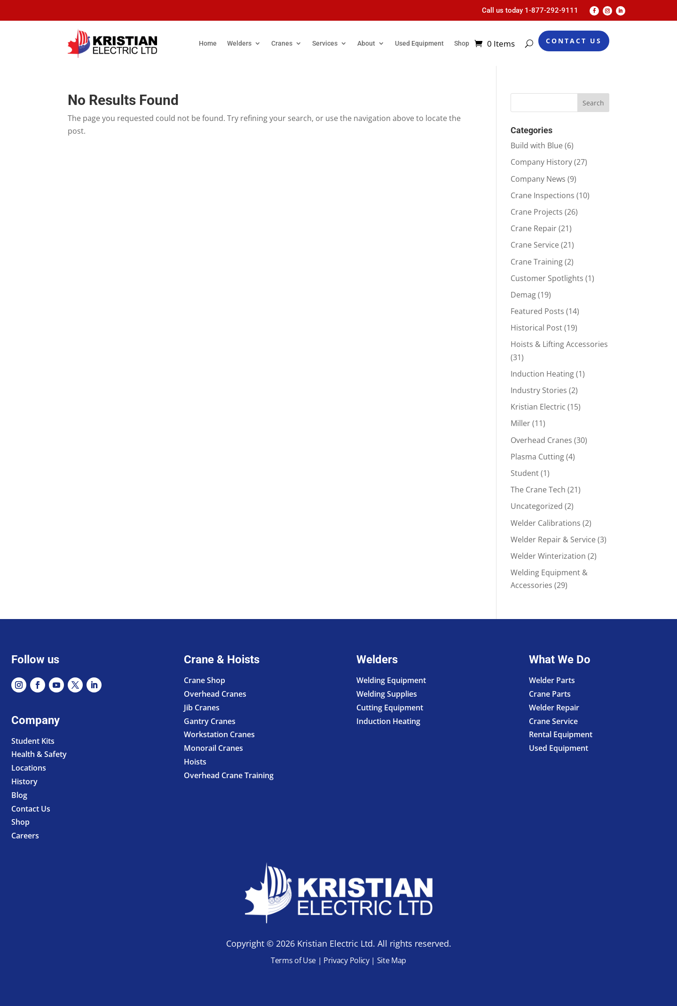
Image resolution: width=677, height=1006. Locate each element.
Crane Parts (550, 694)
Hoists (195, 762)
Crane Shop (204, 680)
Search (593, 102)
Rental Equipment (560, 734)
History (24, 781)
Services (325, 43)
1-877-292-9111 (551, 10)
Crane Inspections (543, 195)
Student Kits (33, 741)
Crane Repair (534, 228)
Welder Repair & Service (553, 539)
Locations (28, 768)
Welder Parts (552, 680)
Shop (461, 43)
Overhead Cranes (541, 440)
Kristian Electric (538, 407)
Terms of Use (293, 960)
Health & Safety (39, 754)
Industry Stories (539, 390)
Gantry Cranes (210, 721)
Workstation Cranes (219, 734)
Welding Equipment (391, 680)
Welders (239, 43)
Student (525, 473)
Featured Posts (537, 311)
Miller (520, 423)
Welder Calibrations (546, 523)
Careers (25, 835)
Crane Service (535, 245)
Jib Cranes (202, 707)
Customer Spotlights (547, 278)
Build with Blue (537, 145)
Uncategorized (537, 506)
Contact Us (574, 40)
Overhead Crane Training (229, 775)
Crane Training (537, 262)
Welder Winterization (548, 556)
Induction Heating (542, 374)
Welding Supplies (386, 694)
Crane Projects (537, 212)
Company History (541, 162)
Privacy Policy (346, 960)
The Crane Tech (538, 489)
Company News (538, 179)
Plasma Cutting (537, 456)
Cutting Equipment (389, 707)
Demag (523, 295)
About (366, 43)
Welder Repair (554, 707)
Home (208, 43)
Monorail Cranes (213, 748)
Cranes (281, 43)
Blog (19, 795)
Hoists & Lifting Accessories (559, 344)
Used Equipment (419, 43)
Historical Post (536, 327)
